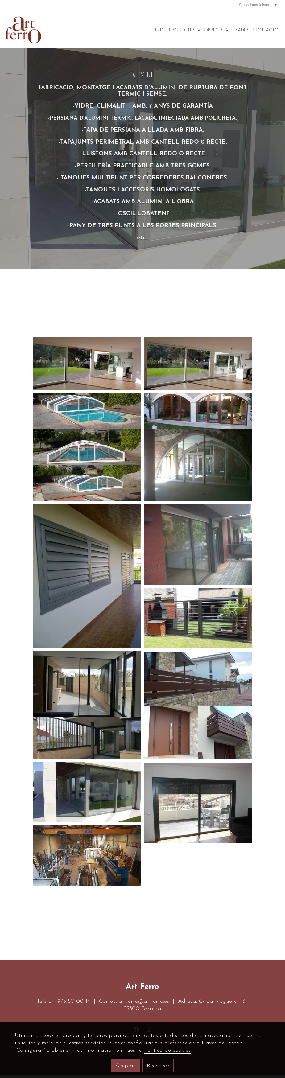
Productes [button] (184, 30)
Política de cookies (167, 1050)
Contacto (266, 30)
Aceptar (125, 1066)
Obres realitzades (226, 30)
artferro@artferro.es (144, 1005)
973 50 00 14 (73, 1005)
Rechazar (158, 1066)
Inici (160, 30)
